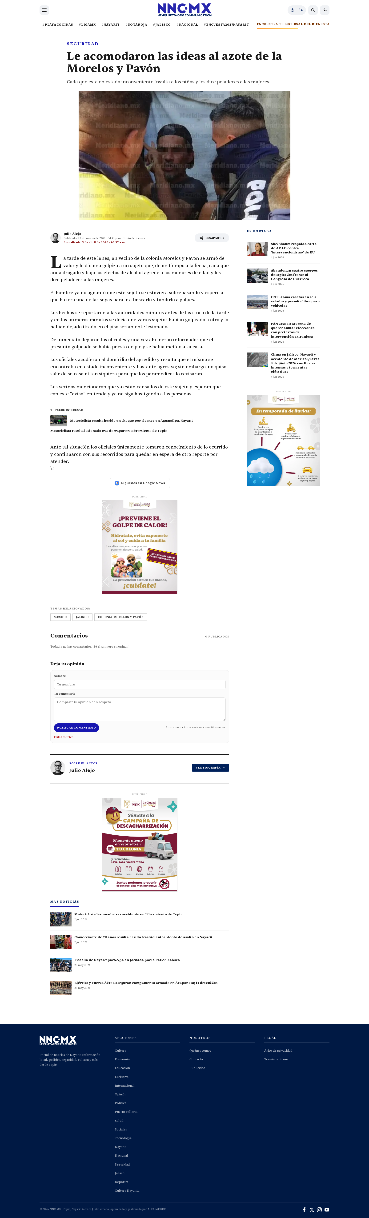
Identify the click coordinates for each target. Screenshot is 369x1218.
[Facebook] (304, 1209)
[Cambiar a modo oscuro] (324, 10)
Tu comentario (140, 706)
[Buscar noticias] (313, 10)
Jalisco (119, 1173)
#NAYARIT (110, 25)
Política (120, 1103)
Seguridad (122, 1164)
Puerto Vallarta (126, 1112)
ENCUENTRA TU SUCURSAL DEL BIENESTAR (294, 24)
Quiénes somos (200, 1051)
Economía (122, 1059)
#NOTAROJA (136, 25)
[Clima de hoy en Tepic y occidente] (297, 10)
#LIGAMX (87, 25)
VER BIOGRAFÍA (210, 767)
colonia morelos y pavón (121, 617)
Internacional (125, 1086)
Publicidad (197, 1068)
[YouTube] (326, 1209)
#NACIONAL (187, 25)
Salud (119, 1121)
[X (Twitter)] (311, 1209)
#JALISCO (162, 25)
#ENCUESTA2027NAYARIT (226, 25)
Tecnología (123, 1138)
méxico (60, 617)
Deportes (121, 1182)
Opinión (120, 1094)
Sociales (121, 1129)
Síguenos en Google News (140, 483)
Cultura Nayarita (127, 1191)
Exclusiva (121, 1077)
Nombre (140, 681)
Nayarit (120, 1147)
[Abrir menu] (44, 10)
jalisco (82, 617)
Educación (122, 1068)
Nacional (121, 1156)
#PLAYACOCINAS (57, 25)
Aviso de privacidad (278, 1051)
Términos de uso (276, 1059)
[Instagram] (319, 1209)
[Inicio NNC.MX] (185, 10)
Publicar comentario (76, 727)
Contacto (196, 1059)
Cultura (120, 1051)
